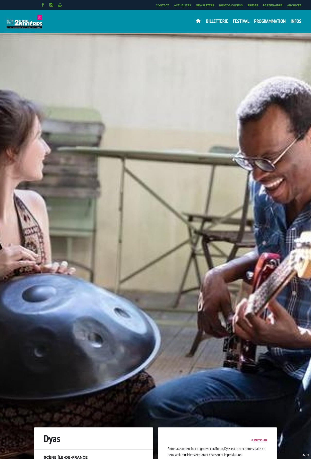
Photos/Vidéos (231, 5)
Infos (296, 21)
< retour (259, 440)
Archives (294, 5)
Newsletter (205, 5)
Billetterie (217, 21)
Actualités (182, 5)
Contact (162, 5)
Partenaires (272, 5)
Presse (253, 5)
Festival (241, 21)
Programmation (270, 21)
